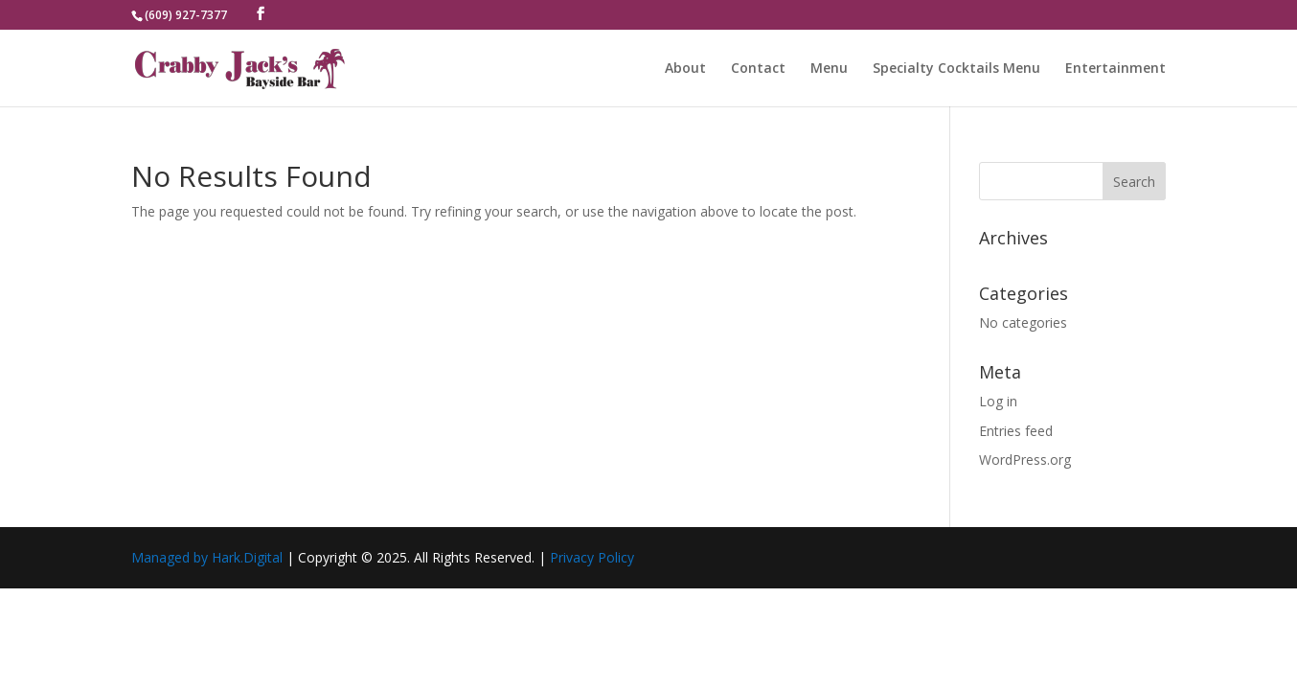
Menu (829, 69)
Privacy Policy (592, 557)
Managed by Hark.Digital (207, 557)
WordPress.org (1025, 459)
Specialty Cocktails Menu (956, 69)
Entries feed (1016, 431)
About (685, 69)
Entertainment (1115, 69)
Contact (758, 69)
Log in (998, 401)
